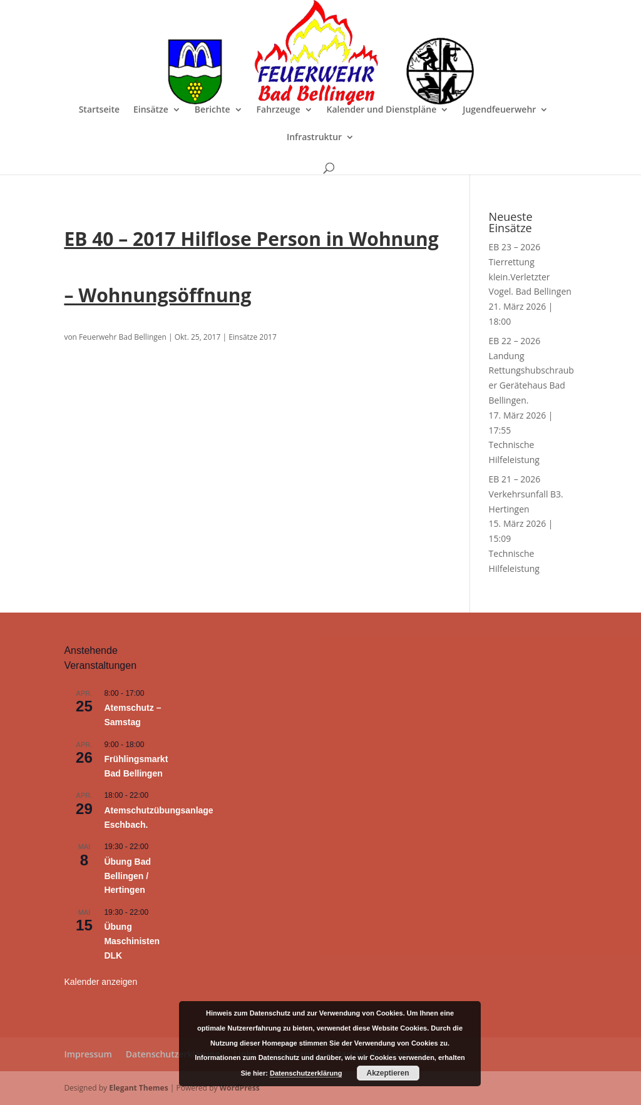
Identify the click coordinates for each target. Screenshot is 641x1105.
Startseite (99, 110)
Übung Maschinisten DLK (132, 941)
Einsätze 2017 (252, 337)
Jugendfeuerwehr (499, 110)
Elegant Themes (138, 1087)
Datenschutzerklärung (173, 1054)
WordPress (240, 1087)
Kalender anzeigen (100, 982)
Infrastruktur (314, 138)
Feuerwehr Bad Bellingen (123, 337)
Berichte (212, 110)
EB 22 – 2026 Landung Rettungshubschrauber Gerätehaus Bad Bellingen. (531, 370)
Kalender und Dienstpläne (382, 110)
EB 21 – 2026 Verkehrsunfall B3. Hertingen (526, 494)
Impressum (87, 1054)
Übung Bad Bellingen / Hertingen (127, 876)
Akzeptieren (388, 1073)
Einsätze (150, 110)
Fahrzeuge (278, 110)
